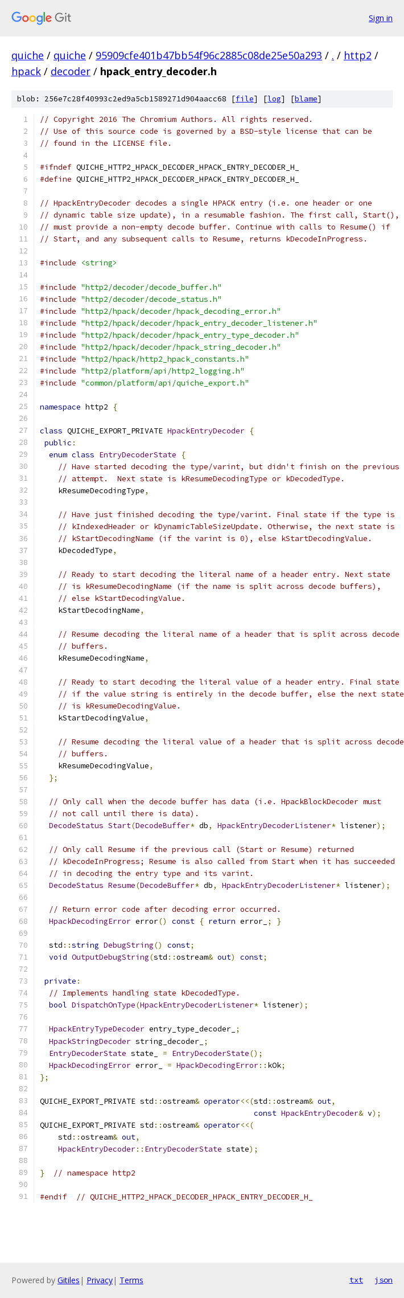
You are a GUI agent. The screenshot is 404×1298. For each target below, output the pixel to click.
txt (356, 1280)
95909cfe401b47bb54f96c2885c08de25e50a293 (209, 55)
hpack (26, 71)
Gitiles (68, 1280)
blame (306, 99)
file (245, 99)
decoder (70, 71)
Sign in (381, 18)
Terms (131, 1280)
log (274, 99)
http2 (358, 55)
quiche (27, 55)
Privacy (99, 1280)
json (383, 1280)
